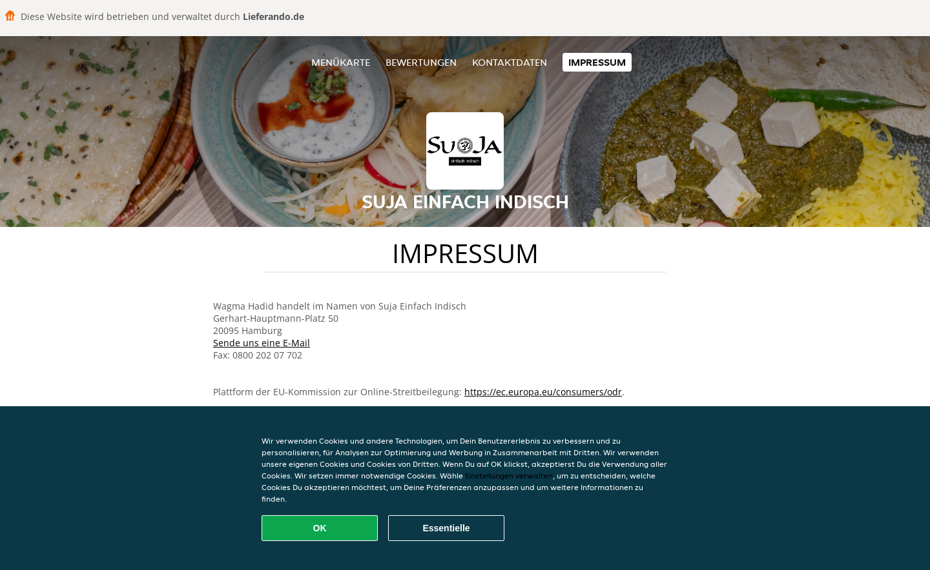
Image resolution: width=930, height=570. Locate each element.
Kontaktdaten (509, 62)
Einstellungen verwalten (509, 475)
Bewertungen (421, 62)
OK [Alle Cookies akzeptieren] (320, 528)
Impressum (597, 62)
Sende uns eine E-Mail (261, 343)
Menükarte (340, 62)
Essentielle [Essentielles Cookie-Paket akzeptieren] (446, 528)
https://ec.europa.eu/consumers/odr (543, 392)
